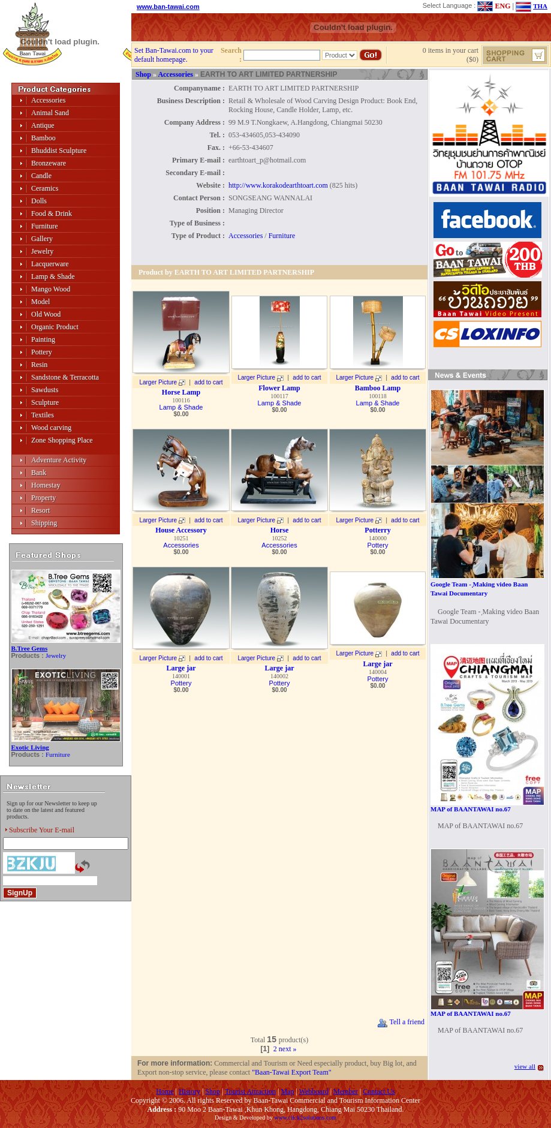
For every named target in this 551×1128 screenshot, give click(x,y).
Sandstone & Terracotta (65, 377)
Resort (40, 510)
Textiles (42, 415)
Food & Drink (51, 213)
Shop (143, 74)
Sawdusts (44, 390)
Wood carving (51, 427)
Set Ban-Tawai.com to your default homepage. (173, 55)
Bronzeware (48, 163)
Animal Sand (50, 113)
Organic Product (55, 327)
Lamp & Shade (53, 276)
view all (524, 1066)
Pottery (41, 352)
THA (540, 6)
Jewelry (42, 251)
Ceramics (44, 188)
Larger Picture (158, 382)
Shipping (44, 523)
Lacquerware (50, 264)
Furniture (44, 226)
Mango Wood (50, 289)
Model (40, 301)
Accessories (48, 100)
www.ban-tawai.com (168, 6)
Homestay (46, 485)
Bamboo (43, 138)
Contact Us (379, 1091)
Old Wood (46, 314)
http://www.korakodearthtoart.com (278, 185)
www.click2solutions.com (305, 1117)
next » (288, 1049)
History (189, 1091)
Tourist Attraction (250, 1091)
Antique (43, 125)
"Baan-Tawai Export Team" (292, 1072)
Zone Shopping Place (62, 440)
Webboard (314, 1091)
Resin (39, 364)
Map (287, 1091)
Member (345, 1091)
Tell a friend (400, 1022)
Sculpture (45, 402)
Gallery (42, 238)
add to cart (208, 382)
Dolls (39, 201)
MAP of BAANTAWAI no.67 (470, 809)
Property (43, 498)
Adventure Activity (58, 460)
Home (164, 1091)
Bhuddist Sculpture (58, 150)
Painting (43, 339)
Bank (38, 472)
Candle (41, 176)
